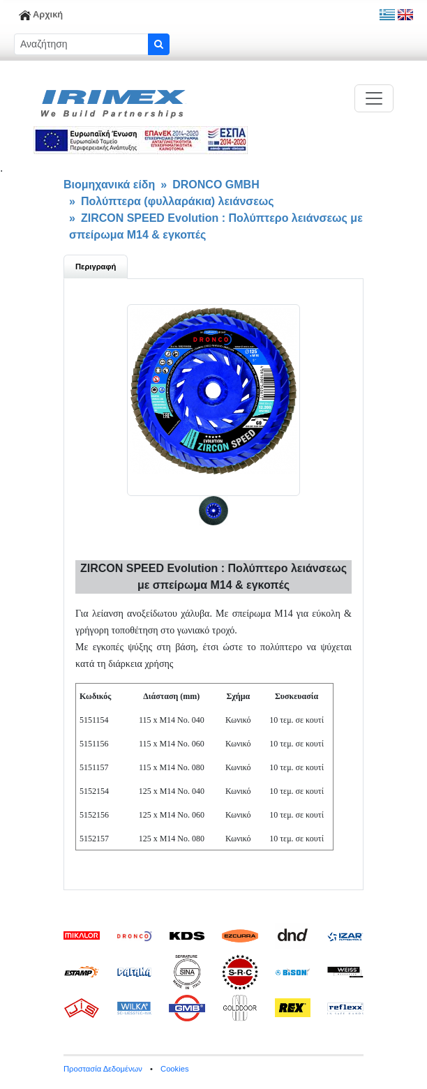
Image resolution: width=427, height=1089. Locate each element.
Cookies (174, 1069)
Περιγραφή (95, 266)
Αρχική (41, 14)
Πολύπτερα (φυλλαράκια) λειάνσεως (177, 201)
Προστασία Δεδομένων (102, 1069)
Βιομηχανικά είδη (109, 184)
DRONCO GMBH (215, 184)
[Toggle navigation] (374, 98)
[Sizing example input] (81, 44)
